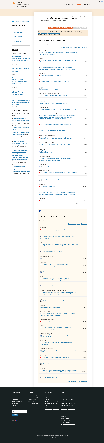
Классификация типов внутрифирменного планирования (57, 179)
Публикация (77, 27)
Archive (78, 224)
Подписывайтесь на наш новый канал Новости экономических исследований (21, 102)
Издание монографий (19, 32)
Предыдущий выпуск (66, 47)
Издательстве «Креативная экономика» (49, 33)
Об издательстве (68, 4)
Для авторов (87, 4)
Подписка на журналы (19, 41)
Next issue (84, 224)
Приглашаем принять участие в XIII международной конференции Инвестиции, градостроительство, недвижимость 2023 (21, 81)
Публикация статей (18, 29)
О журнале (51, 27)
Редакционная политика (50, 395)
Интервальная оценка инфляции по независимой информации (59, 109)
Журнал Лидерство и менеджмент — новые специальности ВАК (18, 92)
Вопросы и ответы (49, 407)
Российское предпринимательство (61, 18)
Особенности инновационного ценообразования (55, 95)
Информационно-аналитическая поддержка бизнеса (56, 81)
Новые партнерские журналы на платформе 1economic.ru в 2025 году (20, 69)
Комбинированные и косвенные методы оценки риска (56, 124)
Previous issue (72, 224)
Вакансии (14, 405)
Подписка (84, 27)
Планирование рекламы (48, 186)
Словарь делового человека (49, 200)
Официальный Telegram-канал (20, 21)
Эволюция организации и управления (52, 75)
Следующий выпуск (82, 47)
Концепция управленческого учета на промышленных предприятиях (60, 166)
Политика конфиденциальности (52, 409)
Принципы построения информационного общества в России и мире (20, 143)
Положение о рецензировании (51, 401)
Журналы (78, 4)
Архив (70, 27)
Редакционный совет (61, 27)
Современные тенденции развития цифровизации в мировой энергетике (21, 120)
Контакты (14, 407)
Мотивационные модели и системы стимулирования (56, 144)
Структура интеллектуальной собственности (53, 130)
